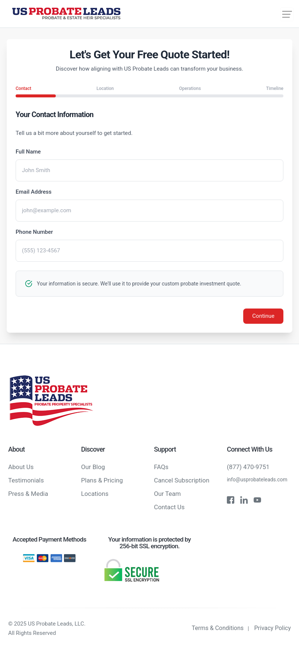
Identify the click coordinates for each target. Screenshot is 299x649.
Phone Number (34, 232)
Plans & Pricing (102, 480)
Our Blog (93, 467)
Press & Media (28, 493)
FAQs (161, 467)
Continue (263, 316)
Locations (95, 493)
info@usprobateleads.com (257, 479)
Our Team (167, 493)
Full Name (28, 151)
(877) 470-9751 (248, 467)
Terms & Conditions (218, 628)
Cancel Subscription (181, 480)
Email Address (34, 191)
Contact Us (169, 507)
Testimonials (26, 480)
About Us (20, 467)
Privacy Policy (272, 628)
